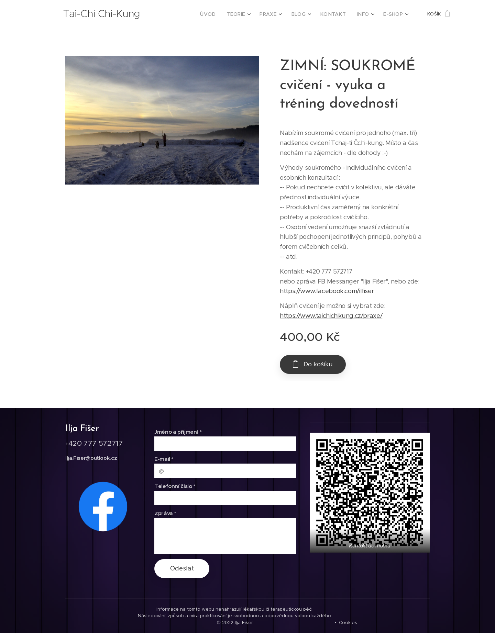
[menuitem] (220, 14)
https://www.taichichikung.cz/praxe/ (331, 316)
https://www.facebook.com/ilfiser (327, 291)
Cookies (348, 622)
